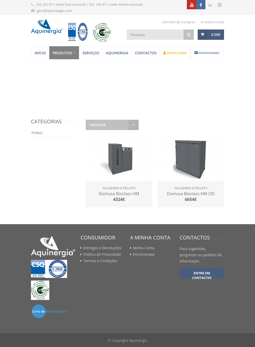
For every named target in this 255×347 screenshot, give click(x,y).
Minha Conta (143, 248)
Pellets (37, 132)
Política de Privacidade (102, 254)
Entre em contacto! (202, 274)
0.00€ (215, 34)
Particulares (175, 53)
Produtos (62, 52)
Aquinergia (117, 52)
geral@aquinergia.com (54, 10)
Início (40, 52)
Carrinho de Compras (178, 22)
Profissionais (207, 53)
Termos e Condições (100, 261)
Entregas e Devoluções (102, 248)
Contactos (146, 52)
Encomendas (144, 254)
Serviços (91, 52)
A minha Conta (212, 22)
